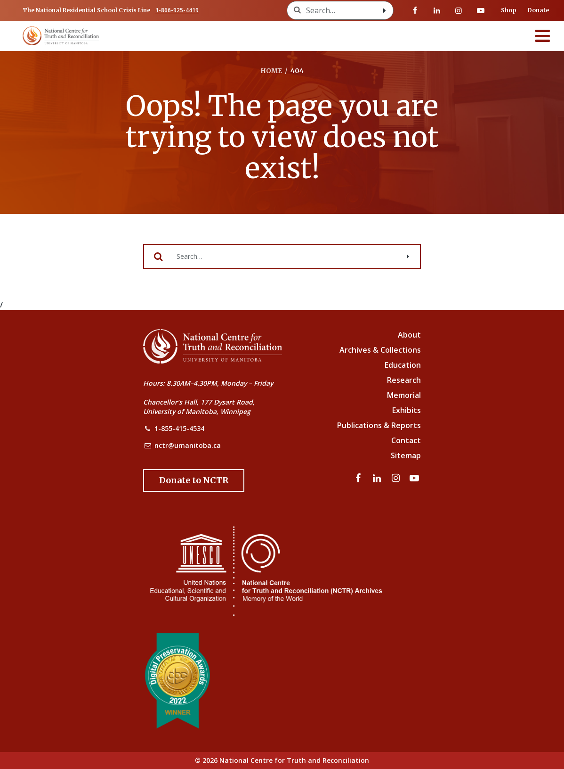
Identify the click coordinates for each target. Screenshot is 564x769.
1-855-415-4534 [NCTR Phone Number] (179, 428)
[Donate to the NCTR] (193, 480)
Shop (508, 10)
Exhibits (406, 410)
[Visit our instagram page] (458, 10)
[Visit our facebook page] (415, 10)
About (409, 335)
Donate (538, 10)
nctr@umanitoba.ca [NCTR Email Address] (187, 445)
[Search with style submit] (384, 10)
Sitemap (406, 455)
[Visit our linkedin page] (437, 10)
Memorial (404, 395)
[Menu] (543, 35)
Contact (406, 440)
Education (403, 365)
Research (404, 380)
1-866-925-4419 (177, 10)
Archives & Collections (380, 350)
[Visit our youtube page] (480, 10)
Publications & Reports (379, 425)
